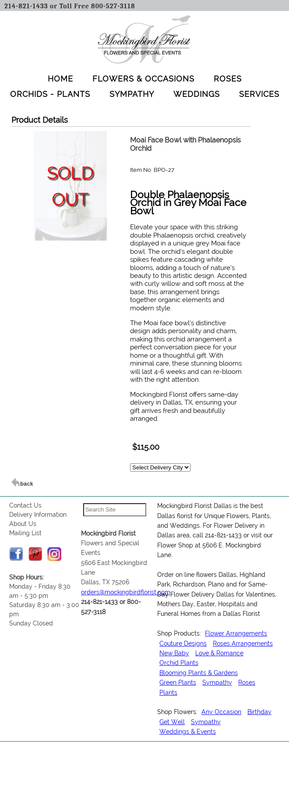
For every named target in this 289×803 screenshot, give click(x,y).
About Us (22, 523)
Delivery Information (38, 514)
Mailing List (25, 533)
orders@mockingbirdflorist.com (125, 592)
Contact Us (25, 505)
